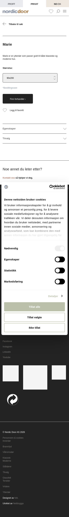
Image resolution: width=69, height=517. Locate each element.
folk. (16, 498)
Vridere (6, 486)
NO (55, 4)
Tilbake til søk (13, 23)
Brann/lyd (7, 446)
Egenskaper (34, 128)
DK (59, 4)
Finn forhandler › (18, 99)
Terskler (6, 481)
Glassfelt (7, 478)
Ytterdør (6, 492)
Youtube (6, 357)
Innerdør (7, 441)
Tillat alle (34, 306)
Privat (34, 4)
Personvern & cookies (13, 438)
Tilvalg (34, 138)
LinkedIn (7, 352)
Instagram (7, 346)
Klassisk (6, 458)
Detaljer (53, 295)
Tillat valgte (34, 317)
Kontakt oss (9, 178)
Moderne (7, 461)
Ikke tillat (34, 327)
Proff (11, 4)
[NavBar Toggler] (64, 11)
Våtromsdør (8, 452)
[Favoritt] (51, 11)
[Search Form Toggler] (58, 12)
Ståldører (7, 466)
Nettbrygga (18, 503)
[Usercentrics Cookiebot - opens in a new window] (49, 187)
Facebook (7, 341)
